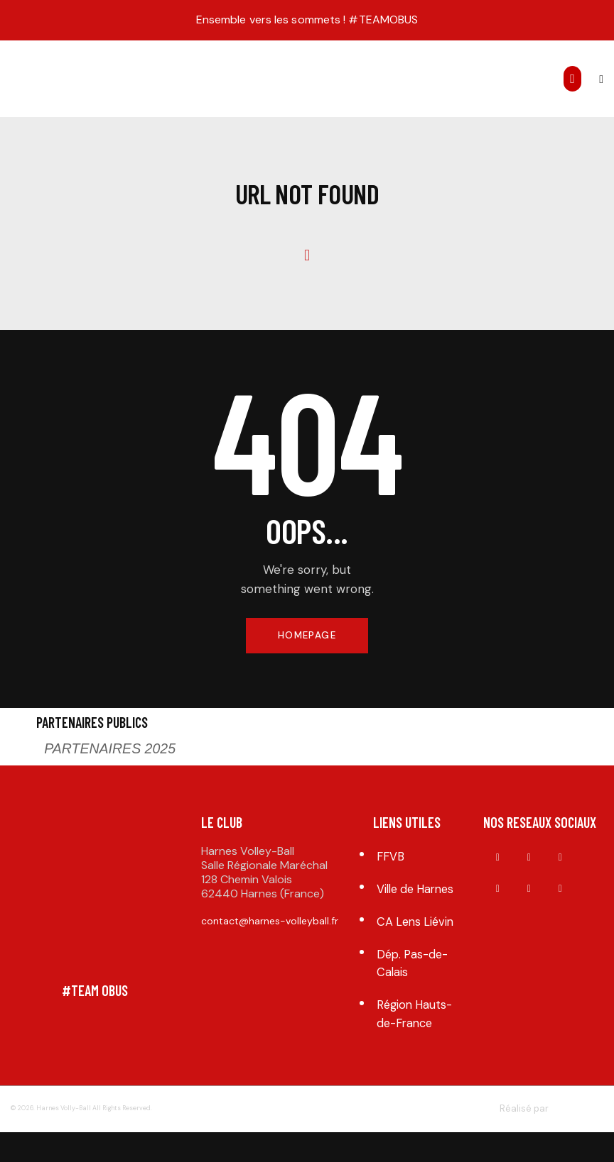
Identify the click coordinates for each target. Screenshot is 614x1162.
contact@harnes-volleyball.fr (269, 923)
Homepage (306, 636)
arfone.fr (572, 1139)
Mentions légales (301, 1139)
